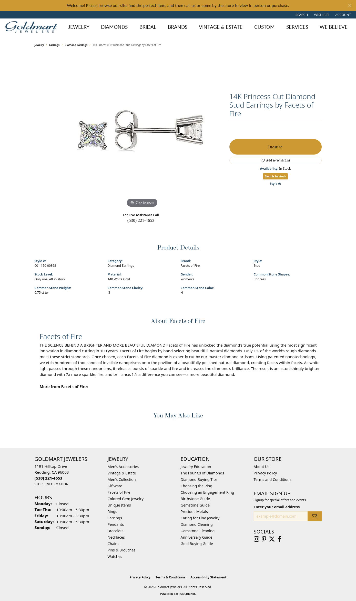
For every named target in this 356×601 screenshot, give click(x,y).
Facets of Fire (190, 265)
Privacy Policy (265, 473)
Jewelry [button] (78, 26)
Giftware (115, 485)
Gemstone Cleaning (198, 530)
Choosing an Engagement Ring (207, 492)
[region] (142, 132)
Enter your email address (277, 506)
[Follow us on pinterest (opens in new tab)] (264, 539)
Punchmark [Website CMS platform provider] (187, 594)
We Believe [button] (334, 26)
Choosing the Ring (196, 485)
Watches (115, 556)
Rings (112, 511)
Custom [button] (264, 26)
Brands (177, 26)
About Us (262, 466)
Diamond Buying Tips (199, 479)
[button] (301, 14)
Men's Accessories (123, 466)
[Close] (350, 5)
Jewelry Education (196, 466)
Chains (113, 543)
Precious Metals (194, 511)
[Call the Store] (49, 478)
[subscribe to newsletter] (314, 516)
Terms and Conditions (272, 479)
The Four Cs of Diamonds (202, 473)
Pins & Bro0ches (122, 550)
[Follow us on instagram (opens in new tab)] (256, 539)
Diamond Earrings (76, 45)
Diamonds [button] (114, 26)
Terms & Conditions (170, 577)
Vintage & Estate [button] (220, 26)
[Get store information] (52, 484)
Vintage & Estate (122, 473)
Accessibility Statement (208, 577)
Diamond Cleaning (197, 524)
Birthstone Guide (195, 498)
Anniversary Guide (196, 537)
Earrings (54, 45)
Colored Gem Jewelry (126, 498)
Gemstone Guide (195, 505)
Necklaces (116, 537)
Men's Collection (122, 479)
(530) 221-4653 (141, 220)
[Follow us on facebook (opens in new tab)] (279, 539)
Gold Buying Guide (197, 543)
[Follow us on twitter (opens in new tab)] (272, 539)
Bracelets (116, 530)
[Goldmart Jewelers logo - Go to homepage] (32, 26)
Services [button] (297, 26)
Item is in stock (275, 176)
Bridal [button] (147, 26)
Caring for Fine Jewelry (200, 518)
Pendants (116, 524)
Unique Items (119, 505)
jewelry (39, 45)
